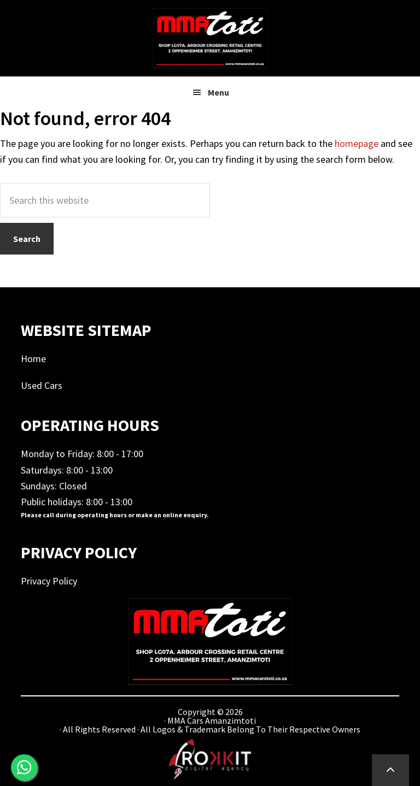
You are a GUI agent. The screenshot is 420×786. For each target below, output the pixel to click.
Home (33, 358)
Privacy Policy (49, 581)
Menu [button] (218, 92)
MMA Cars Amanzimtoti (210, 38)
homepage (356, 143)
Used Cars (41, 385)
